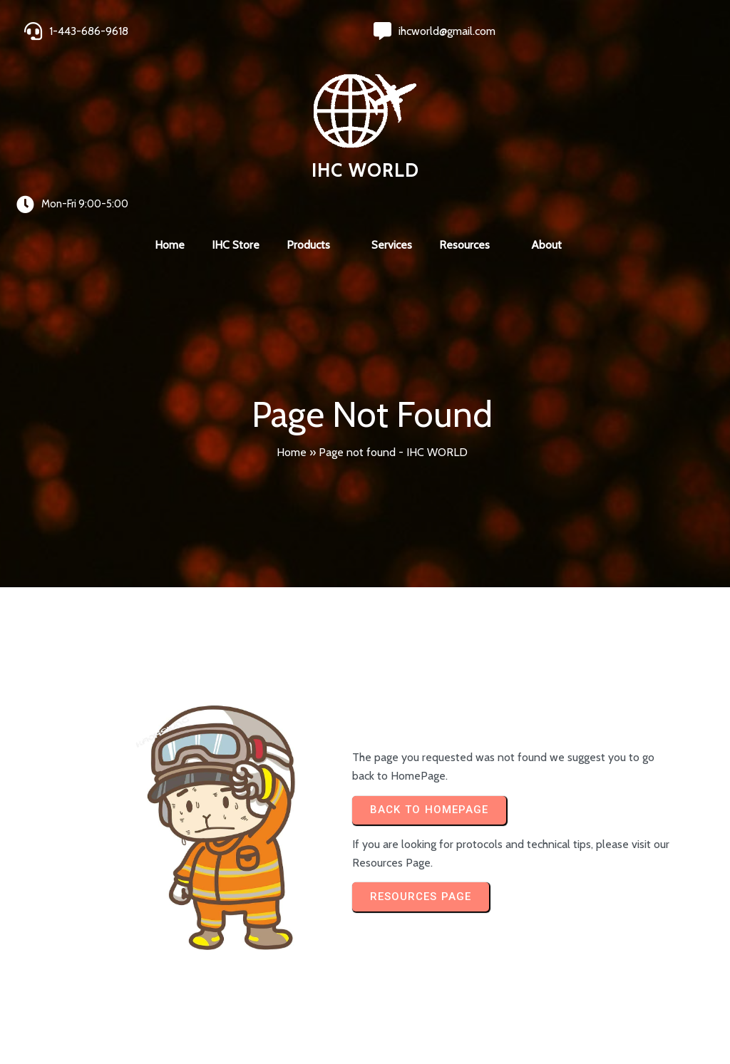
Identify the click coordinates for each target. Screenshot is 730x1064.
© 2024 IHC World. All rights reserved (114, 1016)
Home (292, 309)
